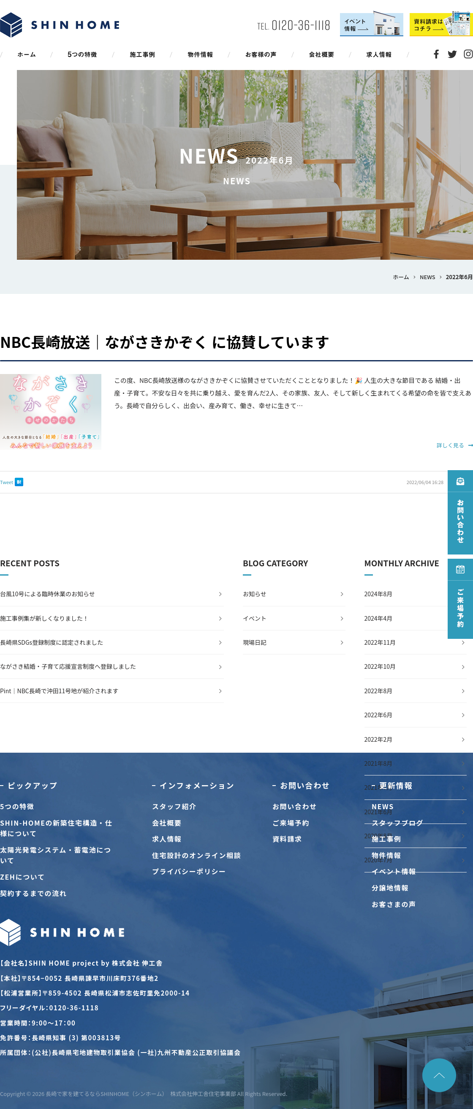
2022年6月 (378, 715)
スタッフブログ (398, 823)
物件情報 (386, 855)
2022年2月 (378, 739)
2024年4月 (378, 618)
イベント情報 (394, 871)
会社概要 (167, 823)
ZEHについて (22, 877)
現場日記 (254, 642)
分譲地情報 (390, 888)
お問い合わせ (294, 806)
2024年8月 (378, 593)
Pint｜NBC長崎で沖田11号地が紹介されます (59, 690)
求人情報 (167, 839)
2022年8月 (378, 690)
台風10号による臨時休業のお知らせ (47, 593)
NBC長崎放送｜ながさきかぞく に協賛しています (164, 341)
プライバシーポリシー (189, 871)
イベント (254, 618)
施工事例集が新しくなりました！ (44, 618)
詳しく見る (455, 445)
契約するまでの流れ (33, 893)
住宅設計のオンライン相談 (196, 855)
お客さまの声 (394, 904)
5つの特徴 (17, 806)
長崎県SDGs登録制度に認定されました (51, 642)
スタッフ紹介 (174, 806)
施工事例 (386, 839)
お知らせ (254, 593)
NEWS (383, 806)
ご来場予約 (291, 823)
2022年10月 (380, 666)
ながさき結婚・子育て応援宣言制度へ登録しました (68, 666)
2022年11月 (380, 642)
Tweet (6, 482)
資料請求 (287, 839)
